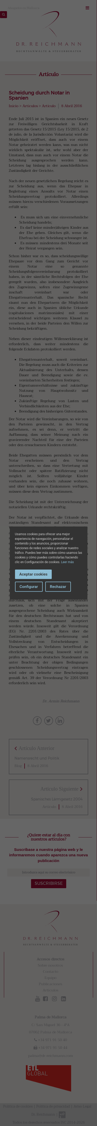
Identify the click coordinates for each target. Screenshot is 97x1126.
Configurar (29, 586)
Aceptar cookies (33, 574)
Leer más (67, 562)
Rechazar (58, 586)
